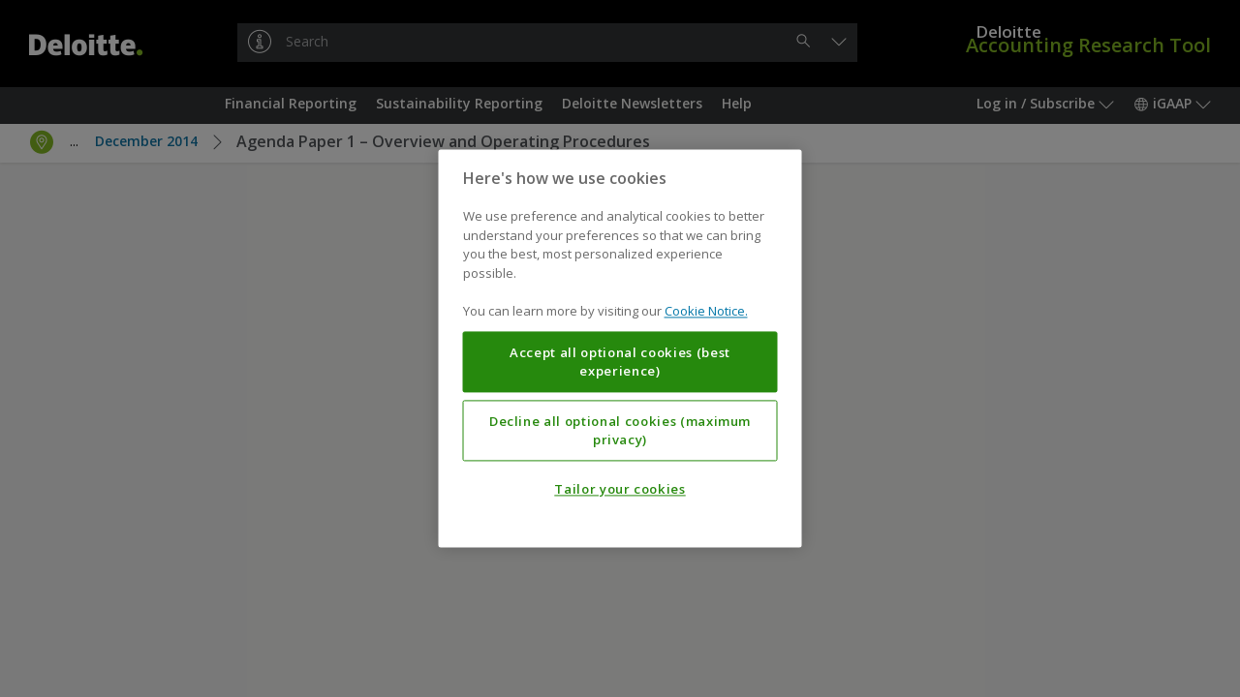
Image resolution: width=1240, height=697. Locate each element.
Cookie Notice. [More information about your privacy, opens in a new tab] (706, 311)
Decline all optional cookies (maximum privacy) (620, 430)
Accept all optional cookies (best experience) (620, 362)
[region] (620, 348)
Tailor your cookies (619, 490)
